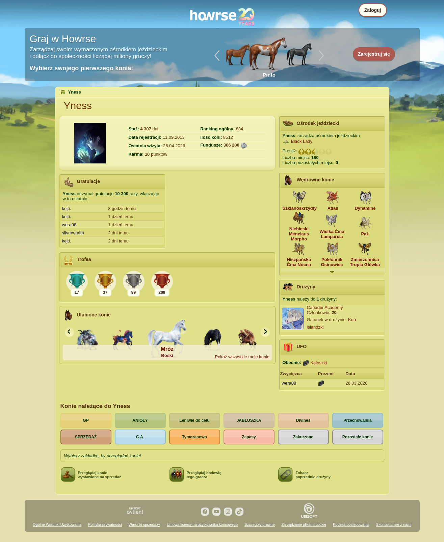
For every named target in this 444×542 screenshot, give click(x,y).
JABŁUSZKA (249, 420)
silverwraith (73, 232)
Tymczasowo (194, 437)
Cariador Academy (325, 307)
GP (85, 420)
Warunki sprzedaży (144, 524)
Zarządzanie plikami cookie (304, 524)
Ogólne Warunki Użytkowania (57, 524)
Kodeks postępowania (351, 524)
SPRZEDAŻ (86, 437)
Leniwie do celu (194, 420)
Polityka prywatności (105, 524)
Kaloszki (318, 362)
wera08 (69, 224)
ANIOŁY (140, 420)
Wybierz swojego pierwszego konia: (81, 68)
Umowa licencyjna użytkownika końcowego (202, 524)
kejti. (66, 208)
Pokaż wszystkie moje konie (242, 356)
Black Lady (302, 141)
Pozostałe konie (357, 437)
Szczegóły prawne (259, 524)
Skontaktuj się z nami (393, 524)
